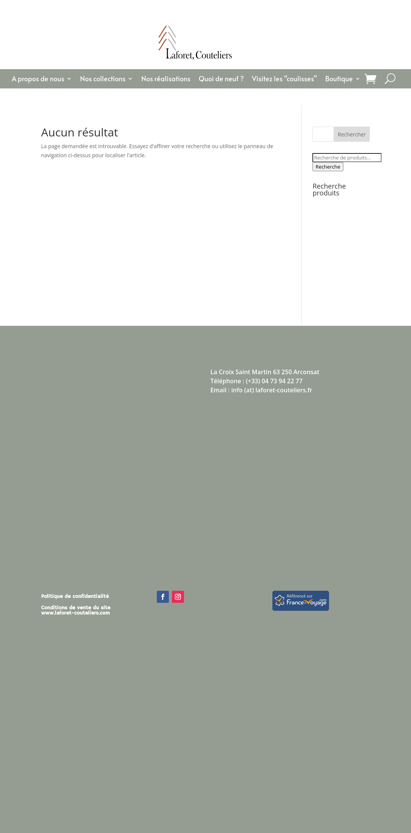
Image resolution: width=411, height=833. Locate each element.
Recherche (327, 166)
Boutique (339, 79)
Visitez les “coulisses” (284, 79)
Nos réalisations (165, 79)
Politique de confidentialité (75, 597)
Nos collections (102, 79)
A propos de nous (38, 79)
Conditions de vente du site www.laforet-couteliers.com (75, 610)
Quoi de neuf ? (221, 79)
